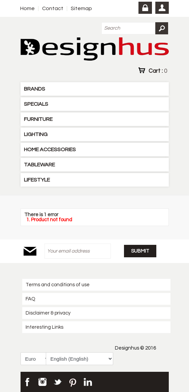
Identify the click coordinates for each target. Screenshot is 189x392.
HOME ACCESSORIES (50, 149)
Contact (52, 8)
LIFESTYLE (37, 180)
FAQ (30, 298)
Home (27, 8)
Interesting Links (44, 327)
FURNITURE (38, 119)
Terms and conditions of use (58, 284)
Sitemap (81, 8)
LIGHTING (36, 134)
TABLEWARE (39, 164)
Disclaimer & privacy (48, 313)
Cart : (158, 71)
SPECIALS (36, 104)
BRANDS (34, 89)
